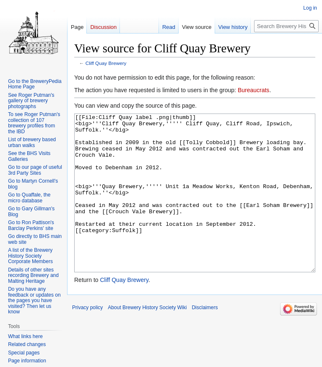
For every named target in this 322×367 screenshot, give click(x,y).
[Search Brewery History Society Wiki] (286, 26)
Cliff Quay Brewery (106, 63)
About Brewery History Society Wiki (147, 339)
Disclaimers (205, 339)
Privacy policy (87, 339)
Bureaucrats (253, 90)
